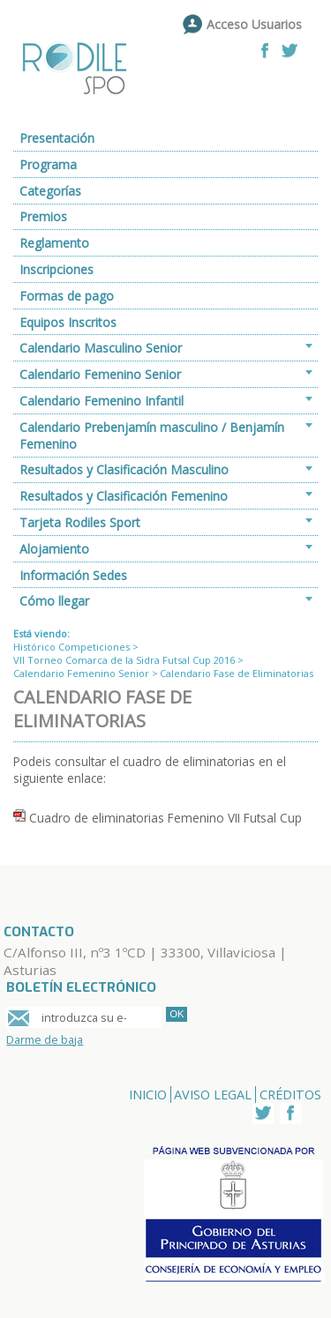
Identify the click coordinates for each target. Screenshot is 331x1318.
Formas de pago (66, 295)
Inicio (148, 1094)
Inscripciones (56, 269)
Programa (48, 164)
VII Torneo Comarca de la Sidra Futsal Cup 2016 (124, 659)
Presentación (56, 138)
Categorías (50, 190)
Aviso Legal (213, 1094)
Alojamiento (54, 548)
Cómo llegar (54, 600)
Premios (43, 216)
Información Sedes (73, 575)
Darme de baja (44, 1039)
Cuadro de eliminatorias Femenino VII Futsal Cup (165, 817)
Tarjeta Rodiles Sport (79, 522)
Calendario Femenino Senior (100, 374)
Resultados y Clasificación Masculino (124, 469)
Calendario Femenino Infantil (101, 400)
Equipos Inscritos (68, 322)
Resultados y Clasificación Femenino (123, 496)
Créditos (290, 1094)
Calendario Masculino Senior (100, 347)
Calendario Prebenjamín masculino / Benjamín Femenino (151, 435)
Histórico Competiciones (71, 646)
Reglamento (54, 243)
